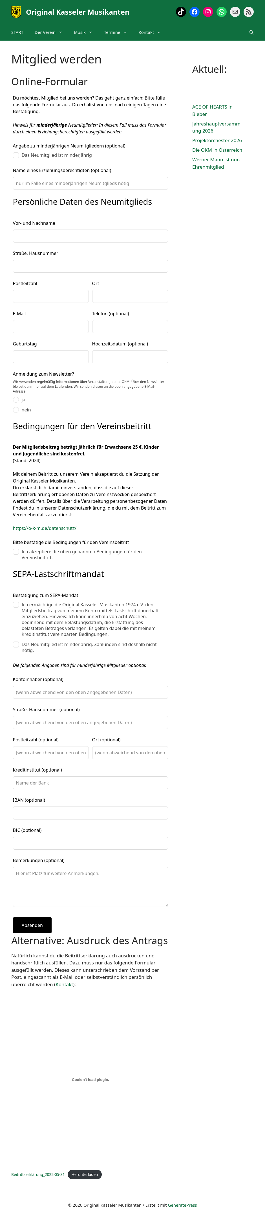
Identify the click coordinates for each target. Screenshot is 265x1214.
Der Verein (51, 32)
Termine (118, 32)
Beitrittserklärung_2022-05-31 (38, 1174)
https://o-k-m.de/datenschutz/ (45, 528)
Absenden (32, 925)
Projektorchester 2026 (217, 140)
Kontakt (152, 32)
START (17, 32)
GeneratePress (182, 1205)
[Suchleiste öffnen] (251, 32)
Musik (86, 32)
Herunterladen (85, 1174)
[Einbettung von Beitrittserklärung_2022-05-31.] (90, 1079)
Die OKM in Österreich (217, 150)
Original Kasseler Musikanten (77, 12)
